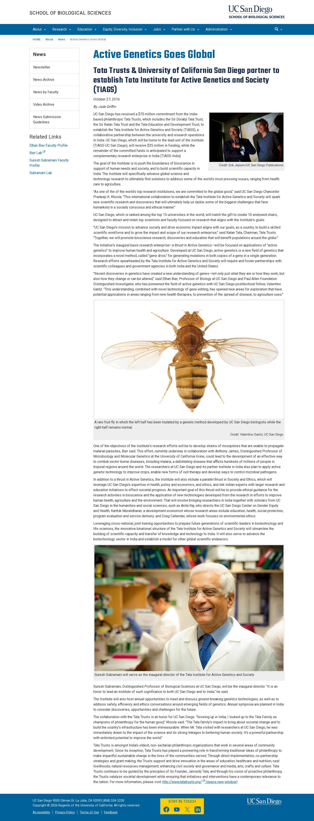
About (39, 29)
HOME (37, 39)
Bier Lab (37, 153)
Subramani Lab (40, 173)
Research (61, 29)
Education (86, 29)
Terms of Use (89, 812)
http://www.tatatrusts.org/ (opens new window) (199, 782)
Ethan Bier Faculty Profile (48, 145)
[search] (278, 29)
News (61, 39)
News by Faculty (45, 92)
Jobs (159, 29)
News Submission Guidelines (47, 119)
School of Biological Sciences (70, 13)
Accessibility (41, 812)
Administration (219, 29)
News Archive (43, 80)
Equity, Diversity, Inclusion (125, 29)
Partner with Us (185, 29)
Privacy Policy (65, 812)
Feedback (111, 812)
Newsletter (41, 67)
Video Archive (43, 104)
